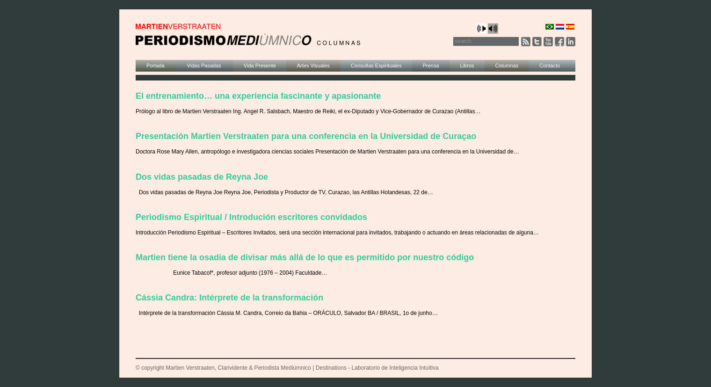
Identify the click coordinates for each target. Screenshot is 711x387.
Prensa (431, 65)
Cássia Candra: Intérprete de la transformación (229, 297)
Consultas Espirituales (376, 65)
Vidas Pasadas (205, 65)
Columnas (507, 65)
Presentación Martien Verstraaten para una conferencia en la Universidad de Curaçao (306, 136)
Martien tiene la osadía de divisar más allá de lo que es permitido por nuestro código (305, 257)
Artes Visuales (313, 65)
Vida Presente (260, 65)
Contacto (549, 65)
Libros (467, 65)
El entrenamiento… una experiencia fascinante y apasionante (258, 96)
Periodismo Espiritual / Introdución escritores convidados (251, 217)
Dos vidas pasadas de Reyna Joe (202, 177)
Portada (156, 65)
